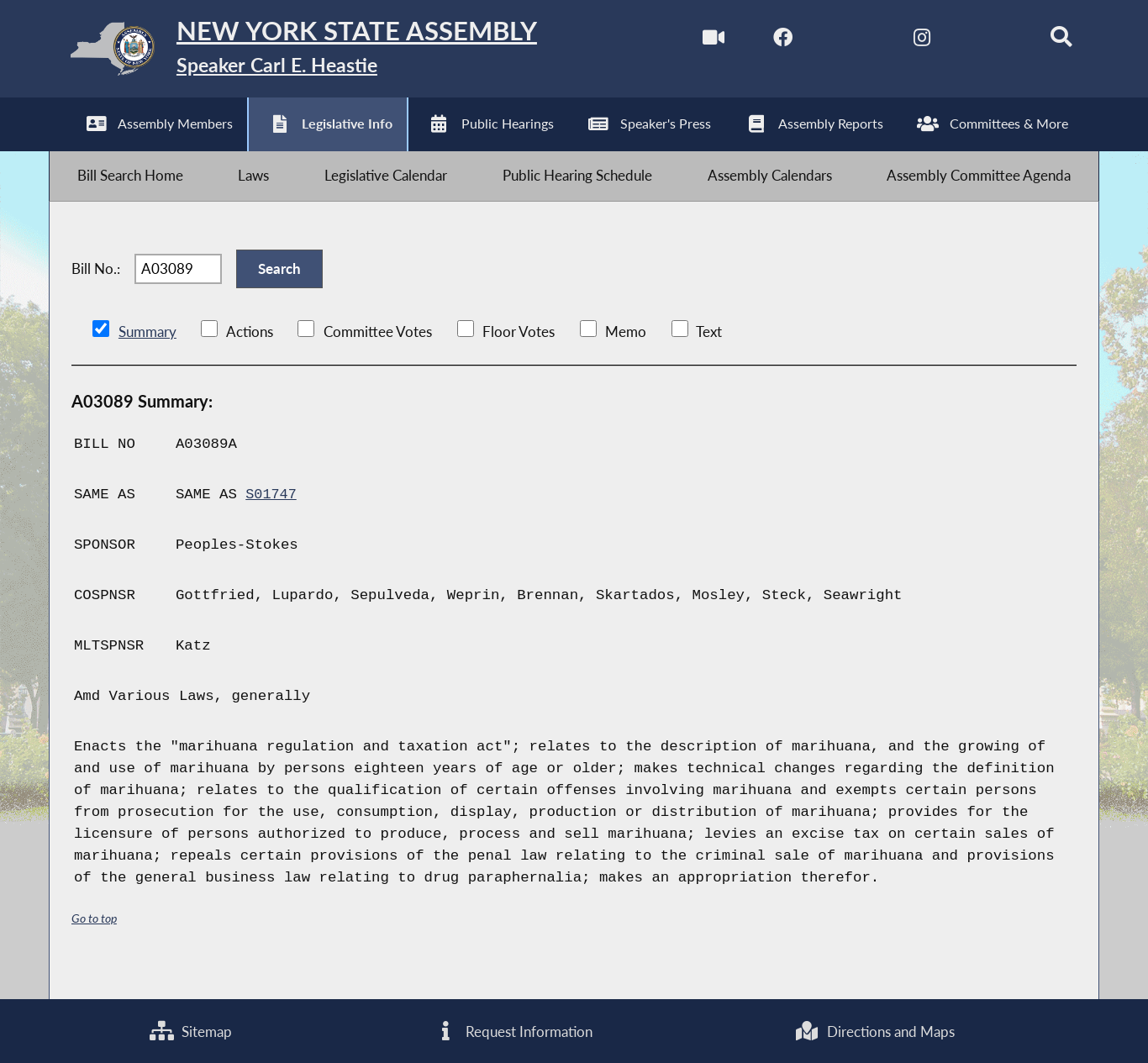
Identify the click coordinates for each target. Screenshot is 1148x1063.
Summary (147, 357)
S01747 (271, 520)
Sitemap (191, 1030)
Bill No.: (95, 288)
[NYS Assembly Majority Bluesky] (977, 41)
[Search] (1047, 41)
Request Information (513, 1030)
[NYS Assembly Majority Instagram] (906, 41)
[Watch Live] (695, 41)
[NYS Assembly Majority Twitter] (836, 41)
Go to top (94, 943)
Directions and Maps (875, 1030)
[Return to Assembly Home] (315, 53)
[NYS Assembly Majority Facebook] (765, 41)
